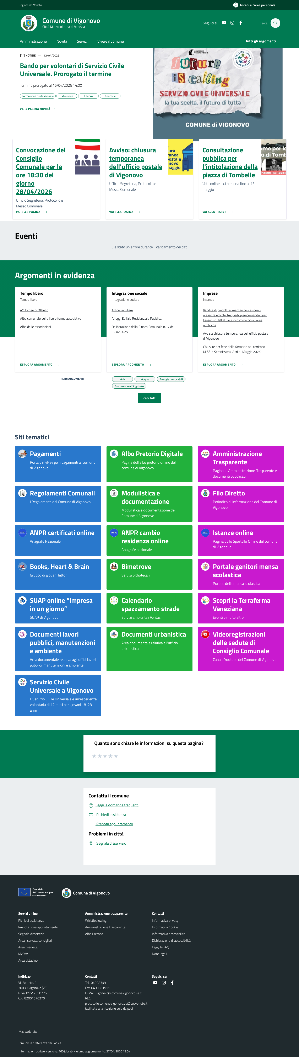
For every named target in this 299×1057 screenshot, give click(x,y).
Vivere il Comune (110, 41)
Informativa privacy (165, 920)
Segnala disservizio (31, 933)
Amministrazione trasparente (105, 927)
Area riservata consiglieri (35, 940)
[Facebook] (238, 23)
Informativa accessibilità (168, 933)
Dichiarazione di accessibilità (171, 940)
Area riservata (28, 947)
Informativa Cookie (165, 927)
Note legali (159, 953)
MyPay (23, 953)
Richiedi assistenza (31, 920)
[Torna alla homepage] (88, 893)
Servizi (82, 41)
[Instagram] (230, 23)
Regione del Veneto (30, 5)
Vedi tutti (149, 397)
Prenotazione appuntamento (38, 927)
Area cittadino (28, 960)
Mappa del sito (28, 1031)
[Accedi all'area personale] (256, 5)
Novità (62, 41)
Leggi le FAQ (160, 947)
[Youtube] (222, 23)
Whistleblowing (96, 920)
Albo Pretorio (94, 933)
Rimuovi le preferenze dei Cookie (40, 1043)
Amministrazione (33, 41)
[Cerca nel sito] (275, 23)
